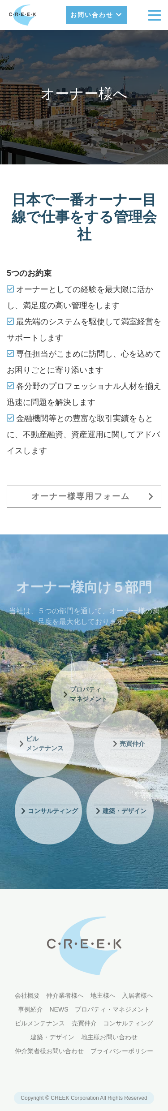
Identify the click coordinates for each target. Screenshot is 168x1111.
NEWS (59, 1009)
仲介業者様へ (65, 995)
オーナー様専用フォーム (92, 496)
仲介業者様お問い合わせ (49, 1051)
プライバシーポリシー (121, 1051)
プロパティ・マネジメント (112, 1009)
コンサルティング (128, 1023)
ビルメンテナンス (40, 1023)
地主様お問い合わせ (109, 1037)
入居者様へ (137, 995)
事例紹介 (30, 1009)
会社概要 (27, 995)
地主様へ (103, 995)
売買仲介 (84, 1023)
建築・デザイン (52, 1037)
